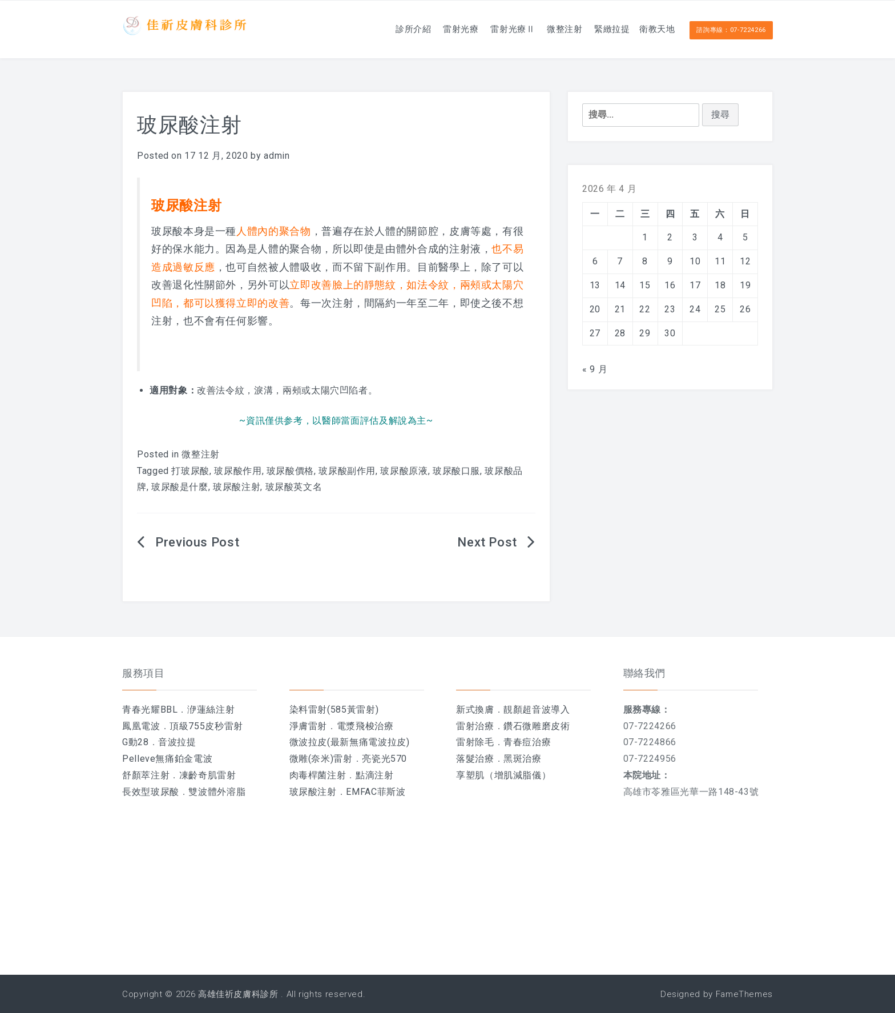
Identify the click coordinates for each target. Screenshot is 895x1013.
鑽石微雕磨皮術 (536, 726)
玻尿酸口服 (456, 470)
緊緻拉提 (597, 28)
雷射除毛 (475, 742)
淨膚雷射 (308, 726)
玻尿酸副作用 (347, 470)
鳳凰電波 (141, 726)
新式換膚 (475, 709)
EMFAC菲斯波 (375, 791)
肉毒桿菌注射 (317, 775)
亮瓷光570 (384, 758)
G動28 (135, 742)
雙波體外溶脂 (216, 791)
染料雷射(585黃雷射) (334, 709)
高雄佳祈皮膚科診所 (238, 994)
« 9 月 (594, 369)
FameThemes (744, 994)
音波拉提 (177, 742)
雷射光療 (424, 28)
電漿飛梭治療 (365, 726)
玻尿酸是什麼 (179, 486)
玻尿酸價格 (290, 470)
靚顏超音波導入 (536, 709)
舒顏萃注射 (146, 775)
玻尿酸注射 (236, 486)
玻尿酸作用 (237, 470)
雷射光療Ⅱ (483, 28)
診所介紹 (369, 28)
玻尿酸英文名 (293, 486)
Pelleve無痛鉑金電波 (167, 758)
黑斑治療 (522, 758)
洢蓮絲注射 (211, 709)
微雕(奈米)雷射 (321, 758)
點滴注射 (375, 775)
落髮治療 (475, 758)
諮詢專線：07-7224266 (731, 29)
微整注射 (543, 28)
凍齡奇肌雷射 (207, 775)
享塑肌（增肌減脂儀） (503, 775)
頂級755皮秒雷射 (206, 726)
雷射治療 (475, 726)
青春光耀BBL (150, 709)
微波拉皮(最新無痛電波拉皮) (349, 742)
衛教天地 (652, 28)
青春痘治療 (527, 742)
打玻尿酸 (190, 470)
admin (276, 155)
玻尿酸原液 (404, 470)
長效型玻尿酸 (150, 791)
